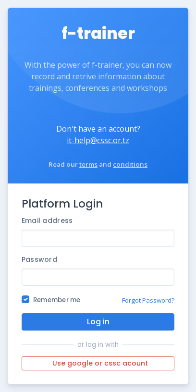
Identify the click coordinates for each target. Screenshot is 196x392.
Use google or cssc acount (100, 363)
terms (88, 164)
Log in (98, 321)
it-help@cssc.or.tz (98, 140)
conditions (130, 164)
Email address (47, 220)
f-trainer (98, 33)
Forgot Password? (148, 300)
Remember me (57, 300)
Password (39, 259)
